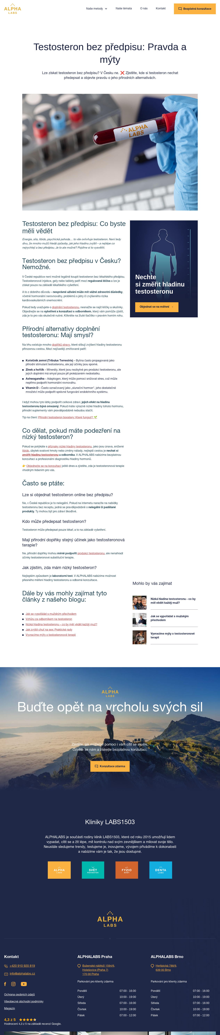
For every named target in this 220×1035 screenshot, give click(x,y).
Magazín (9, 1008)
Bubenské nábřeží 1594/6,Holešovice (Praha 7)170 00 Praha (98, 970)
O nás (144, 8)
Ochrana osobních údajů (19, 995)
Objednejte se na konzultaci (43, 466)
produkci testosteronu (91, 553)
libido (25, 451)
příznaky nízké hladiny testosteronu (70, 447)
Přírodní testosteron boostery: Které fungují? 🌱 (67, 417)
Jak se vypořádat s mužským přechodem (51, 614)
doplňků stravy (61, 345)
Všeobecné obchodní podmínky (23, 1001)
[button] (96, 8)
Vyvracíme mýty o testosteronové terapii (51, 635)
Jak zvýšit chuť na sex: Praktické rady (49, 630)
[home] (12, 8)
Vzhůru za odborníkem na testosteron (49, 619)
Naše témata (124, 8)
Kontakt (161, 8)
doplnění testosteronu (65, 307)
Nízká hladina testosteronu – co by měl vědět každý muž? (61, 624)
